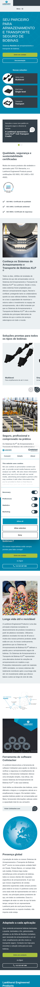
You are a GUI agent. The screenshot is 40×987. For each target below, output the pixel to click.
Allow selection (20, 528)
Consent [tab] (7, 456)
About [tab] (32, 456)
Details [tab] (20, 456)
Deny (20, 535)
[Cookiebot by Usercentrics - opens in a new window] (28, 450)
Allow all (20, 521)
